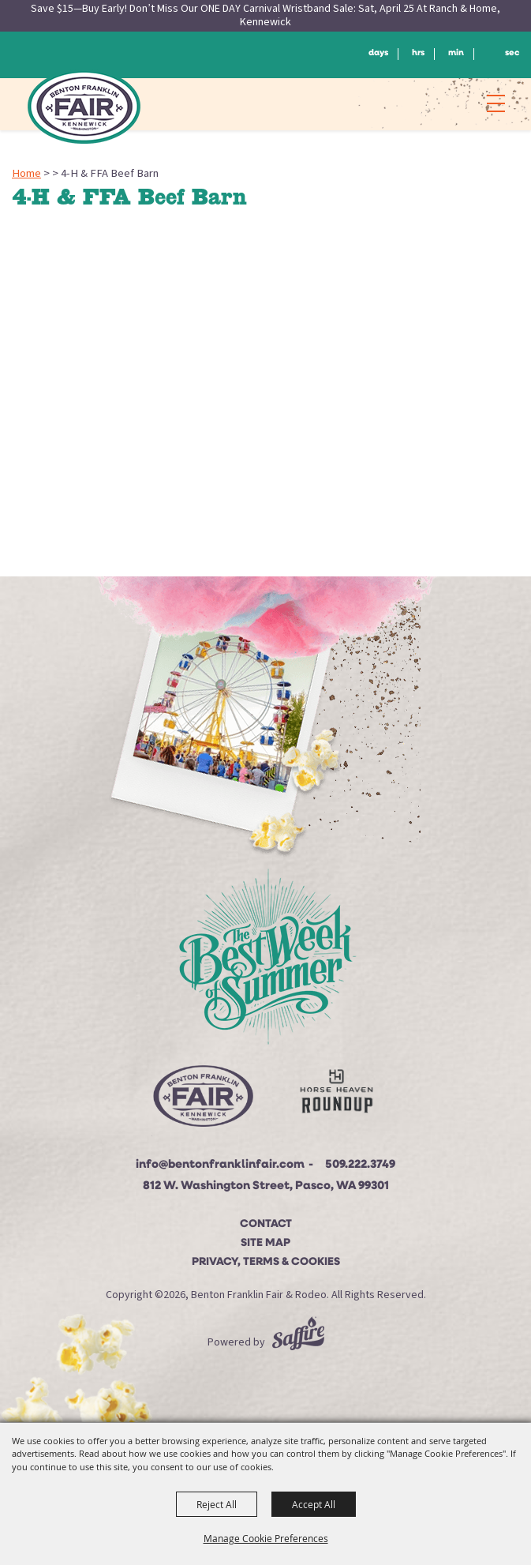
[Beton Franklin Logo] (202, 1100)
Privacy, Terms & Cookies (266, 1262)
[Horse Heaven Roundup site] (336, 1094)
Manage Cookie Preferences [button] (266, 1538)
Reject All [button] (216, 1504)
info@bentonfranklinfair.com (220, 1165)
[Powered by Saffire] (298, 1342)
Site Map (265, 1243)
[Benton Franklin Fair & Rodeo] (84, 106)
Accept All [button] (313, 1504)
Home (26, 173)
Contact (266, 1224)
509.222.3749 (360, 1165)
